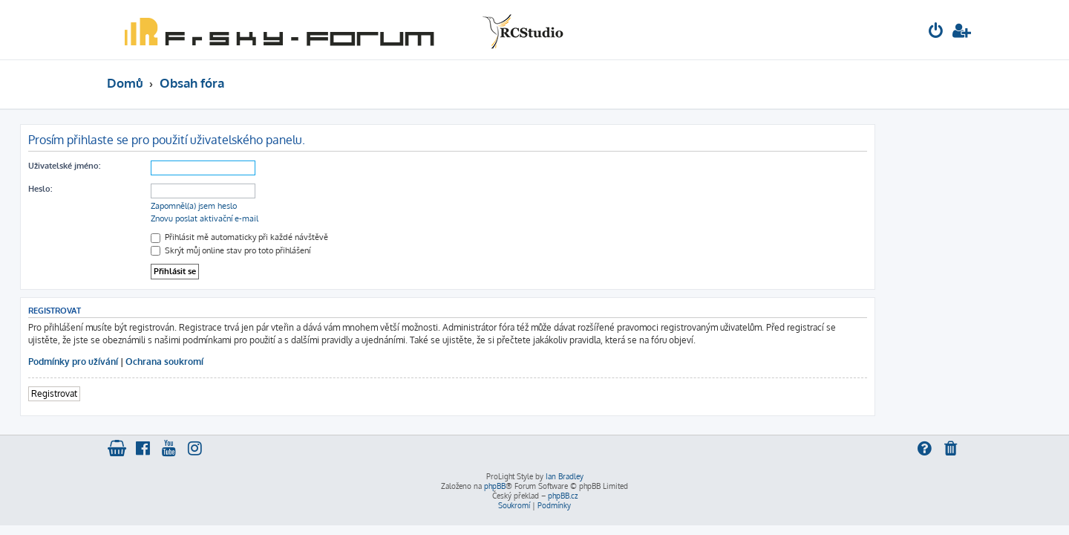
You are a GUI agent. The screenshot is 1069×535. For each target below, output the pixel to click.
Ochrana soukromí (251, 361)
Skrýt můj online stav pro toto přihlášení (317, 250)
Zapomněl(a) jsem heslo (281, 206)
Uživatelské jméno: (151, 165)
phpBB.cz (563, 495)
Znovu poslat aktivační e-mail (291, 218)
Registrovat (141, 393)
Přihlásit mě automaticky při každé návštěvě (326, 237)
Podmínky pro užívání (160, 361)
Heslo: (127, 189)
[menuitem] (936, 32)
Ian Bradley (564, 476)
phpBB (495, 486)
